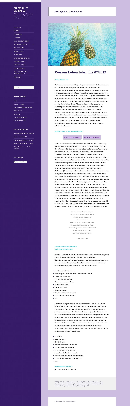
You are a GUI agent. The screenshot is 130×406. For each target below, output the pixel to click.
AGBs (15, 101)
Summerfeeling (59, 386)
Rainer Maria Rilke (97, 384)
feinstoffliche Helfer (89, 382)
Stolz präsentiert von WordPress (65, 402)
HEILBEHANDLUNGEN (20, 44)
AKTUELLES (17, 27)
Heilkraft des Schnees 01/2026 (23, 143)
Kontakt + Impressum (20, 117)
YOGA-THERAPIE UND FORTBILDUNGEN (20, 73)
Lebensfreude (78, 384)
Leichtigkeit (87, 384)
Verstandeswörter (70, 386)
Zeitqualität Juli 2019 (83, 386)
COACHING (17, 38)
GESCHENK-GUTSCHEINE (21, 41)
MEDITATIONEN (18, 55)
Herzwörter (99, 382)
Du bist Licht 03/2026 (20, 137)
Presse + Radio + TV (20, 121)
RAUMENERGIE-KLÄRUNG (22, 58)
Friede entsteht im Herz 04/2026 (24, 133)
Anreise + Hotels (19, 104)
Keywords (58, 384)
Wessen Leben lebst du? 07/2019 (80, 72)
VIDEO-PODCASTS (19, 68)
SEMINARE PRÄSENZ (20, 61)
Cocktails (79, 382)
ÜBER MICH (17, 77)
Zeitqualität (70, 382)
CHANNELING (18, 34)
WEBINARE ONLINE (20, 65)
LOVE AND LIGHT (19, 51)
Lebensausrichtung (68, 384)
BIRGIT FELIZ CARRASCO (21, 9)
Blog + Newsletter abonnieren (23, 107)
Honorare (17, 114)
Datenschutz (18, 111)
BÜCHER (16, 31)
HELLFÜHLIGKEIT (19, 48)
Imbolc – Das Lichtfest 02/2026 (23, 140)
